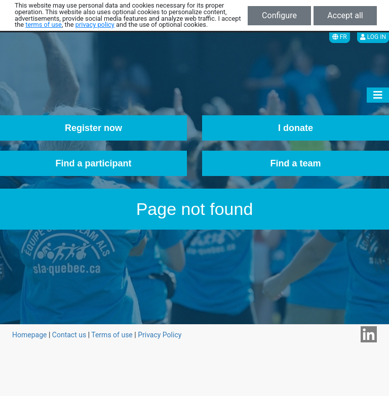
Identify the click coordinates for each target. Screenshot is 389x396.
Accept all (345, 15)
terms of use (43, 24)
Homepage (29, 335)
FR (339, 36)
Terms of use (112, 335)
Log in (373, 36)
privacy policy (94, 24)
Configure (279, 15)
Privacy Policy (159, 335)
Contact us (69, 335)
